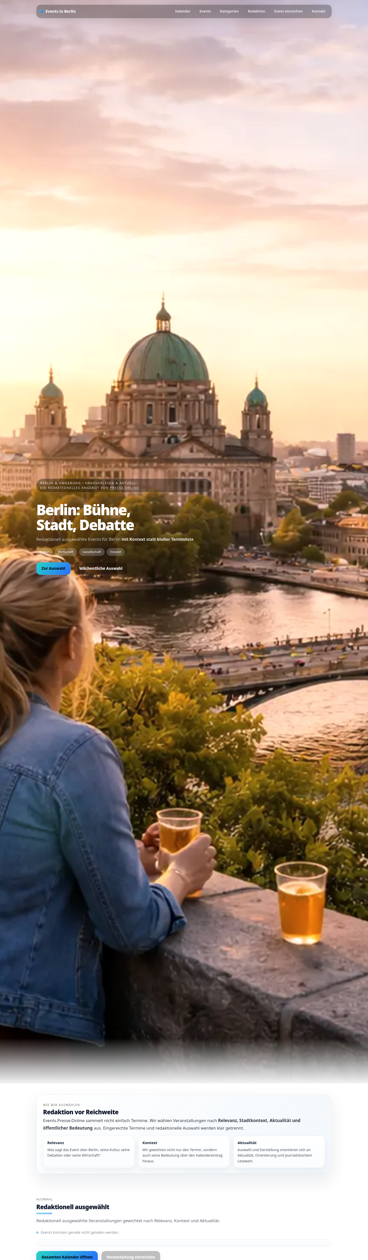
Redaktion (256, 11)
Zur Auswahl (53, 568)
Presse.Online (124, 487)
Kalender (183, 11)
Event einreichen (288, 11)
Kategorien (229, 11)
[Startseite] (58, 11)
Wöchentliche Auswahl (101, 568)
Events (205, 11)
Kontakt (318, 11)
